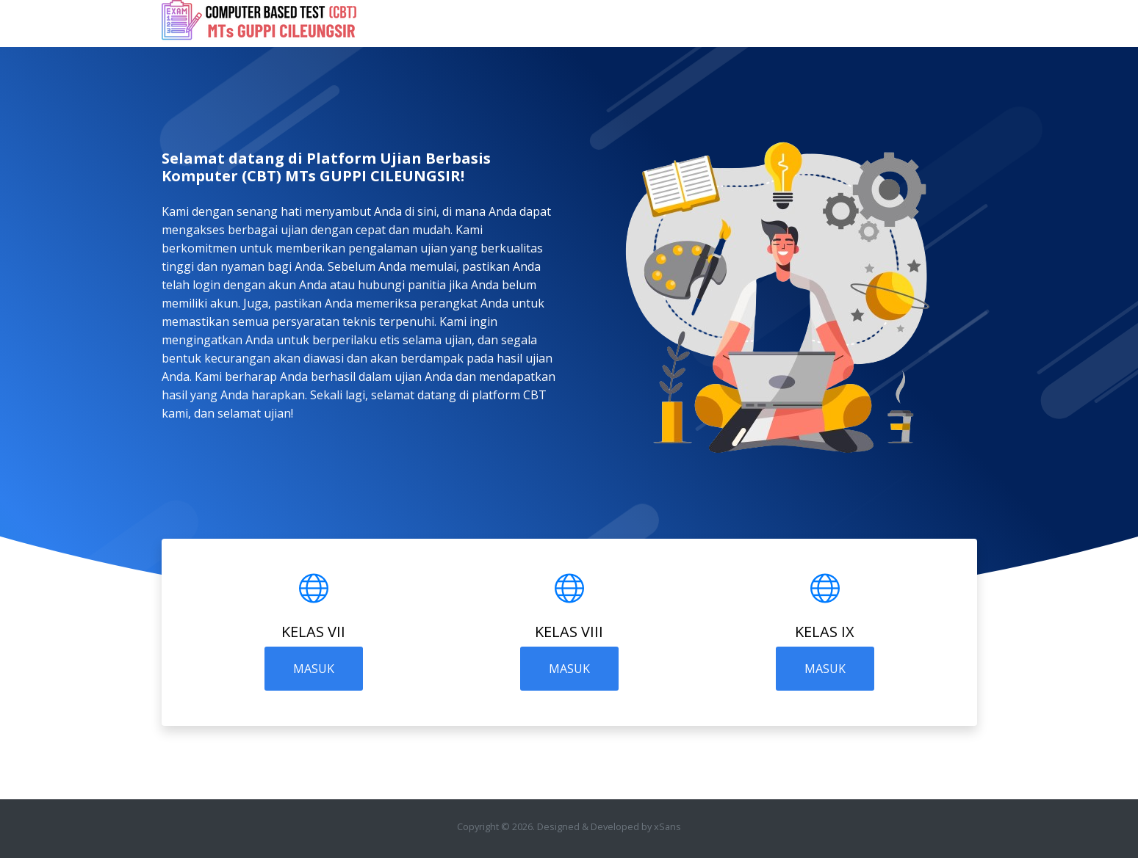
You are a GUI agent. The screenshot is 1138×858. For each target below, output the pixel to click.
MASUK (313, 669)
